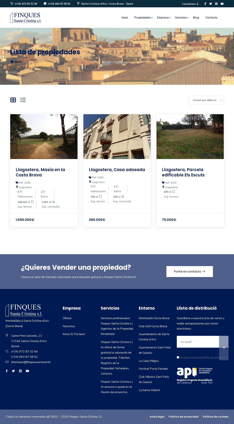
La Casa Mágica (148, 361)
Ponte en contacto (189, 271)
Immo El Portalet (74, 334)
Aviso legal (157, 417)
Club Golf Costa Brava (153, 326)
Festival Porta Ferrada (153, 369)
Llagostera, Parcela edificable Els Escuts (183, 172)
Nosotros (69, 326)
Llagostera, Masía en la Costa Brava (40, 172)
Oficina (67, 318)
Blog (196, 17)
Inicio (125, 17)
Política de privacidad (184, 417)
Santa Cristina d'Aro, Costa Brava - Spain (105, 3)
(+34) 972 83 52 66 (23, 3)
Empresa (163, 17)
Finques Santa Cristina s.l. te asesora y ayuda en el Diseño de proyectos (117, 387)
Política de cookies (216, 417)
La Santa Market (149, 390)
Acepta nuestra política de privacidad (202, 358)
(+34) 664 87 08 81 (56, 3)
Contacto (211, 17)
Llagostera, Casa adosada (117, 170)
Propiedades (142, 17)
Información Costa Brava (154, 318)
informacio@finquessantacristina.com (34, 362)
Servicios (181, 17)
